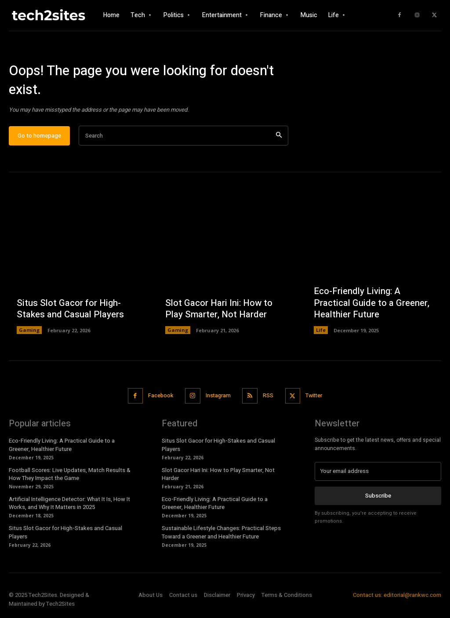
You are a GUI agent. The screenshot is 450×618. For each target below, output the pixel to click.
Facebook (158, 399)
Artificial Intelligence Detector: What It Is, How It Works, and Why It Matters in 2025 (69, 506)
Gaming (29, 334)
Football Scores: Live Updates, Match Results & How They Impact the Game (70, 477)
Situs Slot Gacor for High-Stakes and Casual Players (68, 313)
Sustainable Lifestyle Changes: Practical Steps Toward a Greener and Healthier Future (221, 535)
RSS (269, 399)
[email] (378, 474)
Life (321, 334)
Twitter (317, 399)
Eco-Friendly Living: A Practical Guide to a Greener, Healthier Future (369, 307)
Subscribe (378, 498)
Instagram (217, 399)
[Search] (278, 139)
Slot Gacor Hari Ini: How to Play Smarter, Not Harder (217, 313)
